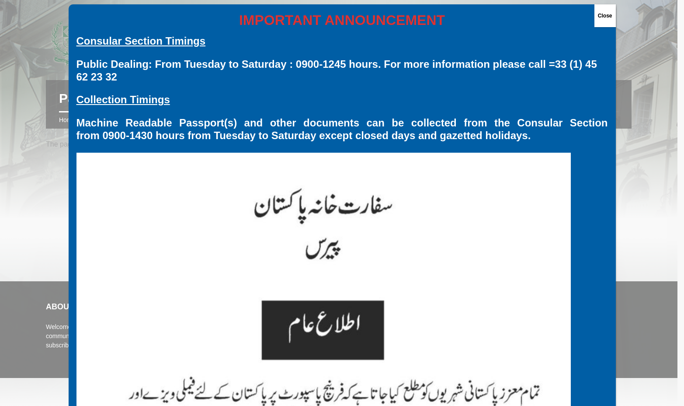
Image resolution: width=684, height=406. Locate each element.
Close (605, 16)
